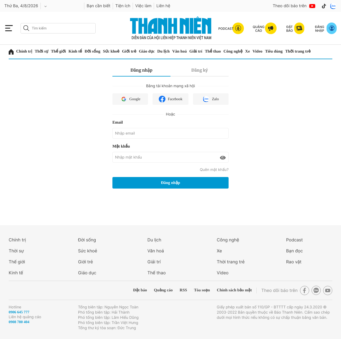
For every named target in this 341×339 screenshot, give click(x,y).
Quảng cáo (163, 290)
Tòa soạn (202, 290)
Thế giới (58, 51)
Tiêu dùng (274, 51)
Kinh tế (75, 51)
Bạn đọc (294, 251)
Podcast (294, 240)
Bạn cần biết (98, 5)
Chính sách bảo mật (234, 290)
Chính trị (24, 51)
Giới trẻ (129, 51)
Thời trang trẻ (298, 51)
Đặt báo (140, 290)
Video (257, 51)
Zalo (211, 99)
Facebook (171, 99)
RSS (183, 290)
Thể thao (213, 51)
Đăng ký (199, 70)
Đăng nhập (142, 70)
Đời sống (92, 51)
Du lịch (163, 51)
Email (117, 122)
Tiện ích (122, 5)
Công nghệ (232, 51)
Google (130, 99)
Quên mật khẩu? (214, 169)
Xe (247, 51)
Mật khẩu (121, 146)
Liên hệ (163, 5)
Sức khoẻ (111, 51)
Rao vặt (293, 262)
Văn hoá (179, 51)
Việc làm (143, 5)
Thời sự (41, 51)
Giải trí (195, 51)
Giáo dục (147, 51)
